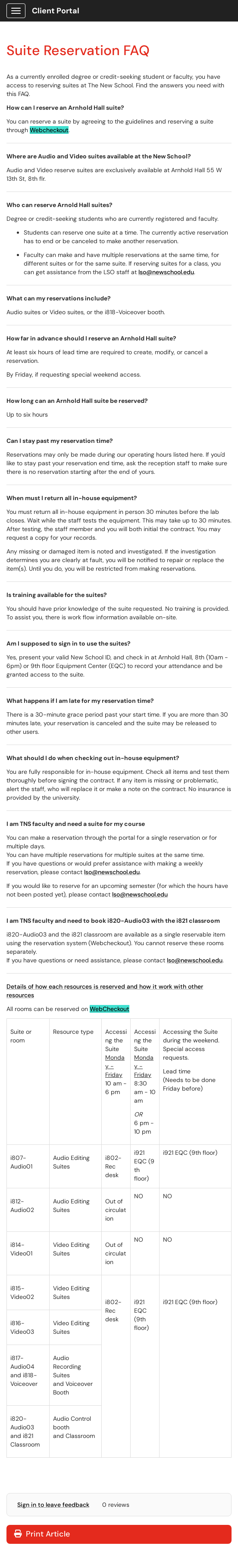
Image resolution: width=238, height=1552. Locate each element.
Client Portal (55, 11)
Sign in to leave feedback (53, 1505)
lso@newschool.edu (166, 272)
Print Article (42, 1534)
